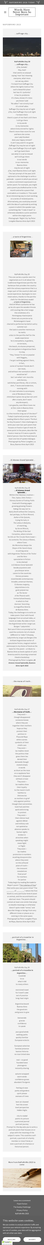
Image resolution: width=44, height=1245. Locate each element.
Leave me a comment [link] (22, 1200)
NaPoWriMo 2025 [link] (22, 1213)
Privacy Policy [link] (22, 1210)
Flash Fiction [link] (22, 1204)
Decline (11, 1242)
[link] (22, 12)
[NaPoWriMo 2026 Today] (22, 2)
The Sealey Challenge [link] (22, 1207)
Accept (32, 1242)
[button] (6, 12)
